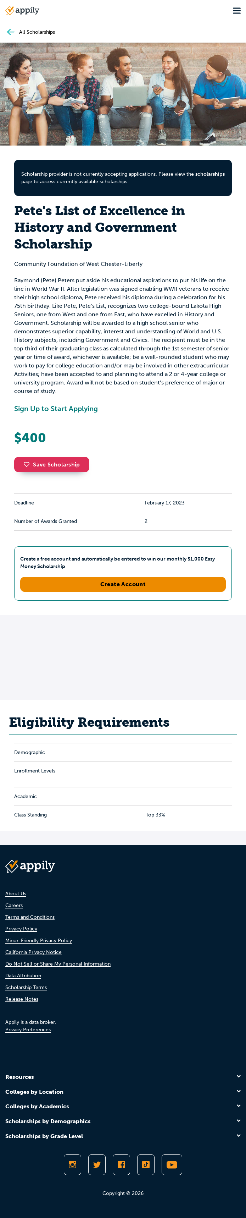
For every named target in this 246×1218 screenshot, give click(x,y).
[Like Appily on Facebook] (121, 1164)
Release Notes (21, 999)
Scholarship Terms (26, 987)
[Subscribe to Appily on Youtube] (172, 1164)
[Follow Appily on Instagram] (72, 1164)
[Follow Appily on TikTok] (146, 1164)
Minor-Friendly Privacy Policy (38, 941)
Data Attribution (23, 976)
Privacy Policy (21, 929)
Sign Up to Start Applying (56, 408)
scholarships (210, 174)
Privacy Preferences (28, 1030)
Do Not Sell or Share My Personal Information (58, 964)
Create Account (123, 584)
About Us (15, 894)
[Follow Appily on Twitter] (97, 1164)
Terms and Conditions (30, 917)
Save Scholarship (52, 464)
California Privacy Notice (33, 952)
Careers (14, 905)
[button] (28, 464)
